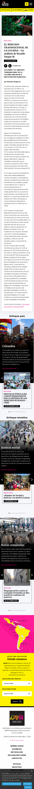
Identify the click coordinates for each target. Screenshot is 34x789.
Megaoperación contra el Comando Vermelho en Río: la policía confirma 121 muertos (17, 594)
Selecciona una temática (11, 679)
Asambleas (17, 749)
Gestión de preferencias (11, 784)
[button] (10, 411)
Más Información (9, 368)
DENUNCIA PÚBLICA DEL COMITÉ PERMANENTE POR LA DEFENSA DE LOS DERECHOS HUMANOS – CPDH (15, 398)
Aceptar (28, 787)
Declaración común (17, 755)
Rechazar (27, 784)
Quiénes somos (17, 746)
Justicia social (5, 10)
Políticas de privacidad (17, 740)
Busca (17, 701)
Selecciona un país (9, 689)
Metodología (17, 752)
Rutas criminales (17, 10)
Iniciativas (8, 493)
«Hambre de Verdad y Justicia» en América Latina (17, 496)
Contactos (17, 758)
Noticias (7, 391)
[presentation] (2, 378)
